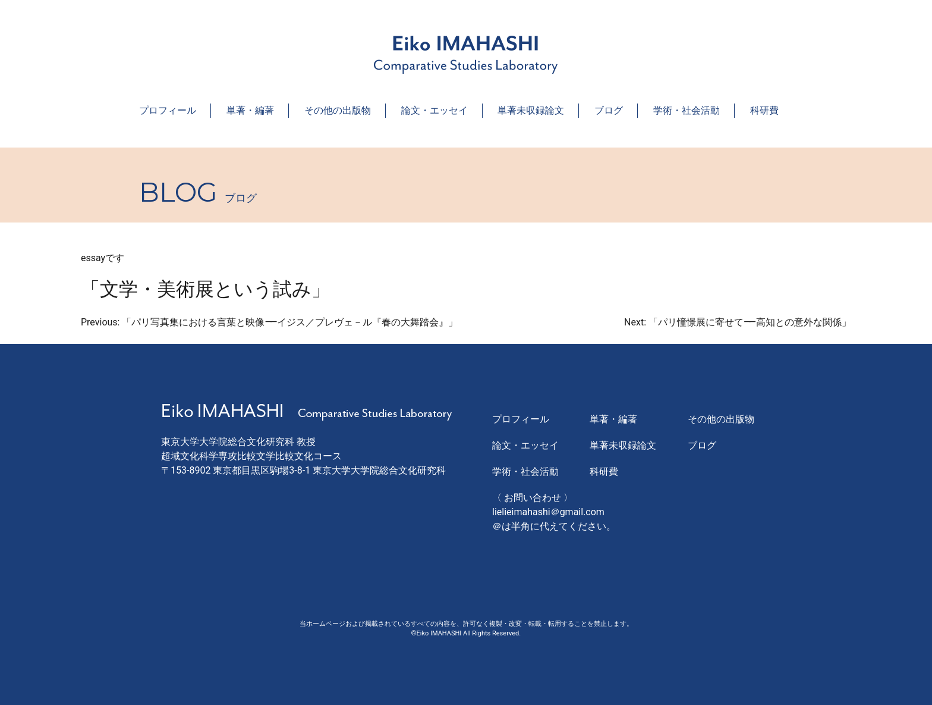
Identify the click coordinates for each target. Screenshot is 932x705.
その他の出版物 (337, 110)
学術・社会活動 (686, 110)
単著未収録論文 (531, 110)
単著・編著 (250, 110)
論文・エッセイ (434, 110)
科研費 (764, 110)
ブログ (608, 110)
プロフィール (167, 110)
